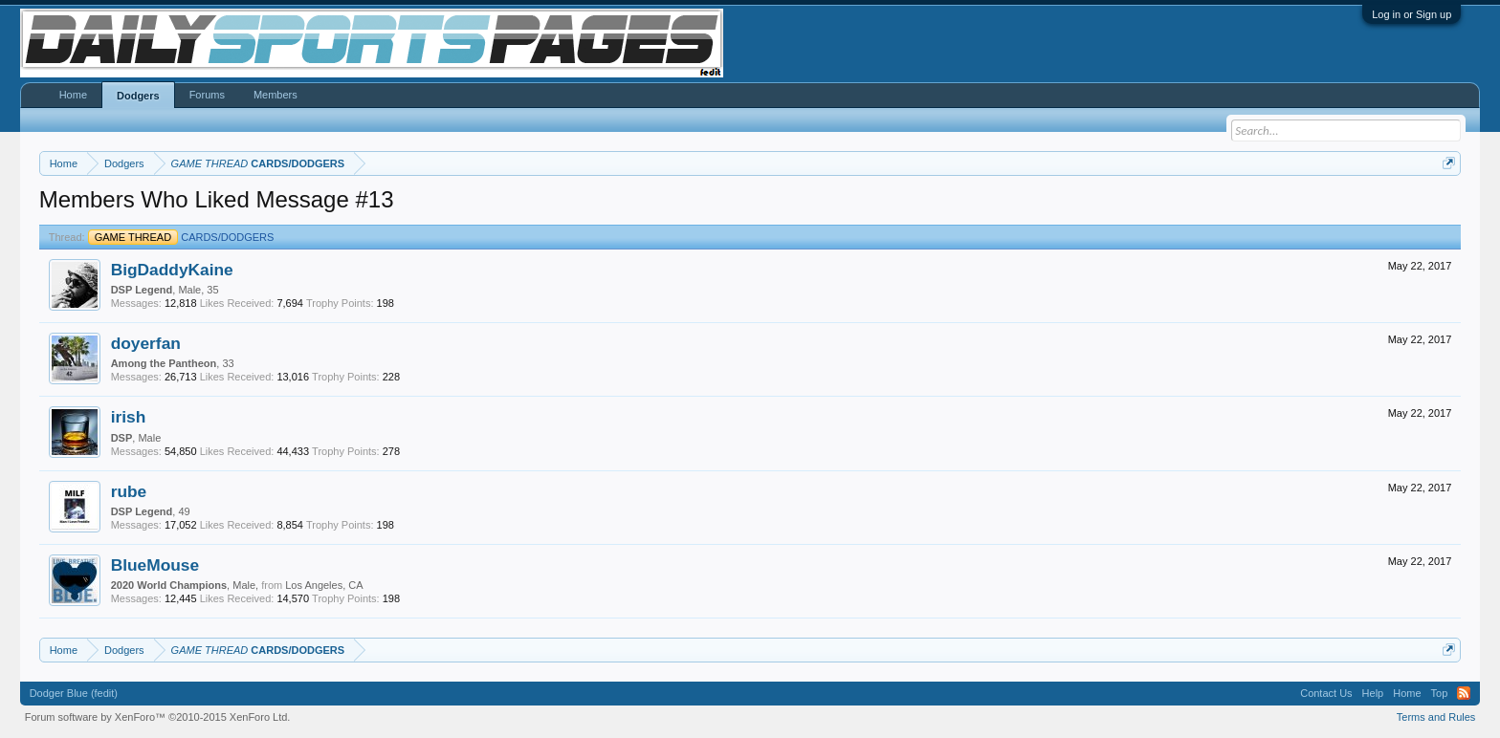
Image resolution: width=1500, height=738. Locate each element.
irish (128, 416)
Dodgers (138, 95)
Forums (207, 94)
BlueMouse (155, 565)
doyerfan (146, 343)
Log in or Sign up (1411, 14)
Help (1373, 693)
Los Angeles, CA (324, 585)
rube (129, 491)
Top (1439, 693)
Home (73, 94)
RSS (1463, 693)
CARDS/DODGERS (181, 237)
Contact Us (1326, 693)
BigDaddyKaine (172, 269)
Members (276, 94)
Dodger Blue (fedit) (74, 693)
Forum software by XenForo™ (158, 717)
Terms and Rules (1436, 717)
